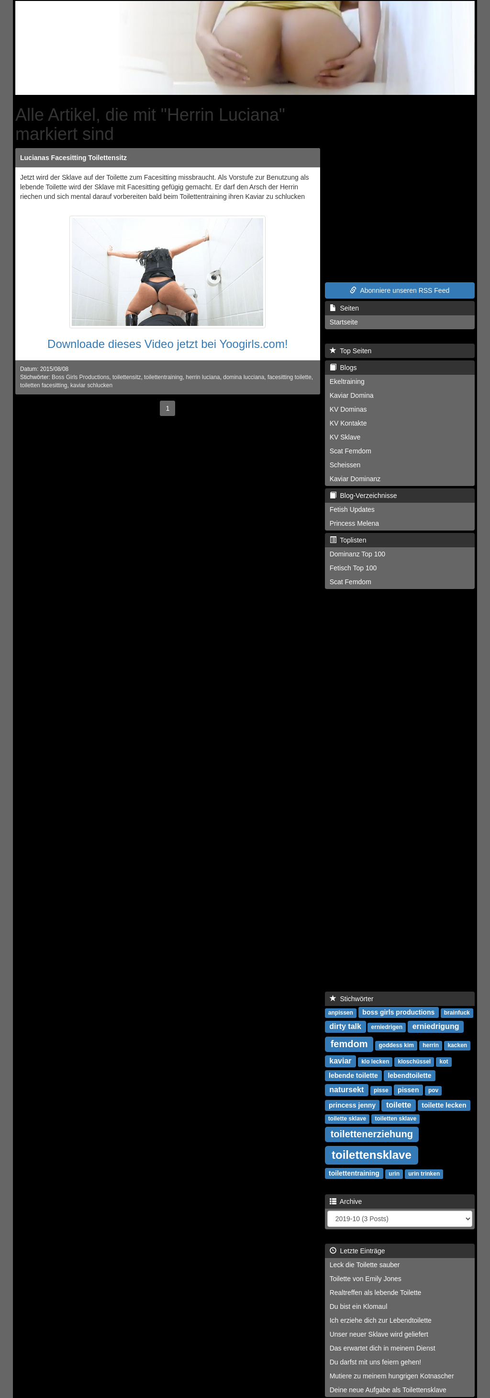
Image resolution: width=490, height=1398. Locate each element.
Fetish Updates (352, 509)
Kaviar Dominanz (355, 479)
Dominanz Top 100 (357, 554)
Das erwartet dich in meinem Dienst (382, 1348)
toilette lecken (444, 1105)
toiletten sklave (395, 1118)
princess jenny (352, 1105)
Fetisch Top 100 (353, 568)
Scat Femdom (350, 451)
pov (433, 1090)
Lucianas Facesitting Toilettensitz (73, 158)
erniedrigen (386, 1027)
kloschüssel (414, 1061)
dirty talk (345, 1026)
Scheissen (345, 465)
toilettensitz (126, 377)
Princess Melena (354, 523)
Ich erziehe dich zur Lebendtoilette (381, 1320)
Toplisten (348, 540)
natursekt (346, 1090)
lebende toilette (353, 1075)
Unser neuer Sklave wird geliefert (379, 1334)
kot (443, 1061)
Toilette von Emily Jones (365, 1278)
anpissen (340, 1012)
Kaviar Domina (352, 395)
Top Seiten (351, 351)
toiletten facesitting (43, 385)
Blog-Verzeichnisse (363, 495)
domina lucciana (243, 377)
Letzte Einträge (357, 1251)
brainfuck (457, 1012)
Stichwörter (352, 999)
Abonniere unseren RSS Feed (399, 290)
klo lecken (375, 1061)
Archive (346, 1201)
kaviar (340, 1061)
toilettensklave (372, 1154)
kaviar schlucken (91, 385)
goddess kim (396, 1045)
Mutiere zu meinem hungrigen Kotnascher (392, 1376)
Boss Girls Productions (80, 377)
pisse (381, 1090)
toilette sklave (347, 1118)
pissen (408, 1090)
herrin (431, 1045)
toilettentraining (163, 377)
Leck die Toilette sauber (365, 1265)
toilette (398, 1105)
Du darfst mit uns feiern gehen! (375, 1362)
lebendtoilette (409, 1075)
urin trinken (424, 1173)
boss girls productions (398, 1012)
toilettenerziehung (372, 1134)
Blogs (343, 367)
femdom (349, 1044)
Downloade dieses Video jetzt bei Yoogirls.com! (167, 343)
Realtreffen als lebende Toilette (376, 1292)
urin (394, 1173)
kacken (457, 1045)
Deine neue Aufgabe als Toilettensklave (388, 1390)
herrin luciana (203, 377)
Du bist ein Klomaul (359, 1306)
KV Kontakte (348, 423)
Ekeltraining (347, 381)
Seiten (344, 308)
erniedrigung (435, 1026)
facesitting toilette (289, 377)
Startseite (344, 322)
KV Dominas (348, 409)
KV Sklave (345, 437)
